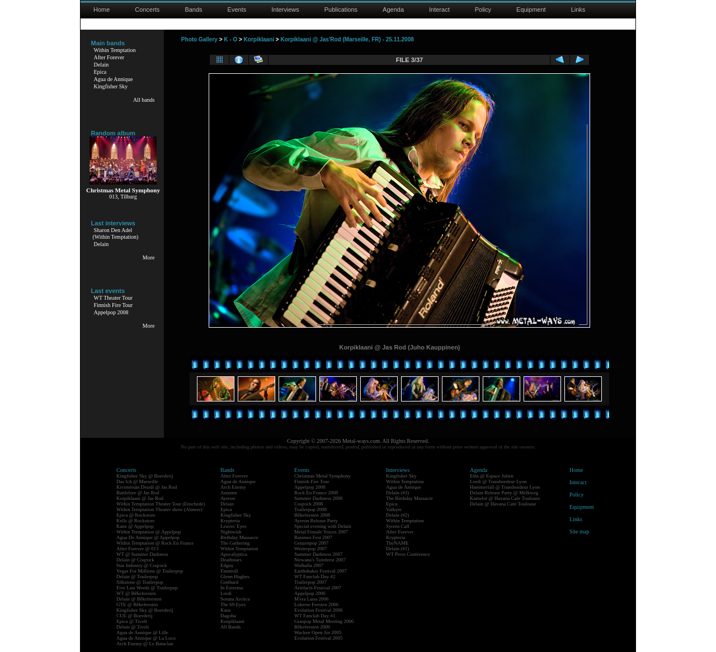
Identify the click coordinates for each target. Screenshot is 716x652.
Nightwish (231, 532)
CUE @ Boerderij (134, 615)
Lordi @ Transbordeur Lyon (498, 481)
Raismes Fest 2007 (313, 537)
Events (237, 9)
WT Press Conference (408, 554)
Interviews (285, 9)
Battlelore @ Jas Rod (137, 492)
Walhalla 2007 (308, 565)
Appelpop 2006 (310, 593)
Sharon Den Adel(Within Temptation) (116, 233)
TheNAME (397, 543)
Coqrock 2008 (308, 504)
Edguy (227, 565)
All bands (144, 100)
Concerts (147, 9)
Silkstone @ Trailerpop (139, 582)
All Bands (230, 627)
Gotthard (229, 582)
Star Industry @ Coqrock (141, 565)
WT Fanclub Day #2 (315, 576)
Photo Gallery (199, 39)
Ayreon (227, 498)
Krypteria (229, 520)
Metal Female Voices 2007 (321, 532)
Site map (579, 531)
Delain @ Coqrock (135, 560)
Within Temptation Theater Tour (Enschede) (160, 504)
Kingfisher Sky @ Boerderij (144, 476)
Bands (193, 9)
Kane (225, 610)
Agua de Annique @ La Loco (146, 638)
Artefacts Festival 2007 (317, 587)
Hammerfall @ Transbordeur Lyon (505, 487)
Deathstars (231, 560)
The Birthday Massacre (409, 498)
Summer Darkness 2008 (318, 498)
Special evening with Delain (322, 526)
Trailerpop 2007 (310, 582)
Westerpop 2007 (310, 548)
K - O (230, 39)
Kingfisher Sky (111, 86)
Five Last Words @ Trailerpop (146, 587)
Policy (483, 9)
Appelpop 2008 (111, 312)
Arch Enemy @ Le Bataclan (144, 643)
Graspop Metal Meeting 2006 (324, 621)
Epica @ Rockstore (136, 515)
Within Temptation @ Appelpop (148, 532)
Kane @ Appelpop (135, 526)
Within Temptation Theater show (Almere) (159, 509)
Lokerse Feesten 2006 (316, 604)
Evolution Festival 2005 (318, 638)
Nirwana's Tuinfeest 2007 (320, 560)
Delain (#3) (397, 492)
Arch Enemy (233, 487)
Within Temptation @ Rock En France (155, 543)
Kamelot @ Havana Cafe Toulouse (505, 498)
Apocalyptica (233, 554)
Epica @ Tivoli (131, 621)
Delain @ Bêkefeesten (139, 599)
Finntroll (229, 571)
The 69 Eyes (233, 604)
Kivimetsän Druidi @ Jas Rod (146, 487)
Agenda (393, 9)
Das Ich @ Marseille (137, 481)
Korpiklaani (259, 39)
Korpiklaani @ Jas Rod (139, 498)
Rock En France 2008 (316, 492)
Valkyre (394, 509)
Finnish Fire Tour (113, 305)
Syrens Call (397, 526)
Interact (439, 9)
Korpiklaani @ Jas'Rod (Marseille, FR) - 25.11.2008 (346, 39)
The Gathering (234, 543)
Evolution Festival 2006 (318, 610)
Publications (340, 9)
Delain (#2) (397, 515)
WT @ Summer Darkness (142, 554)
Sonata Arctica (235, 599)
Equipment (531, 9)
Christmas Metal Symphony (322, 476)
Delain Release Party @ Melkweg (504, 492)
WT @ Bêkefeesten (136, 593)
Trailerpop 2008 (310, 509)
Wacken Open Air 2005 (318, 632)
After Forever (109, 57)
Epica (100, 72)
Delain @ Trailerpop (137, 576)
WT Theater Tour (113, 298)
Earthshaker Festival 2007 (320, 571)
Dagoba (228, 615)
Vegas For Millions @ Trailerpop (149, 571)
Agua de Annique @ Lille (142, 632)
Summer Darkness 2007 (318, 554)
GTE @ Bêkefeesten (137, 604)
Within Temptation (115, 50)
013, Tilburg (122, 196)
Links (578, 9)
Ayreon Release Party (316, 520)
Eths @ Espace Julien (492, 476)
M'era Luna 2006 (311, 599)
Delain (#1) (397, 548)
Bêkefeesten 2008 (312, 515)
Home (101, 9)
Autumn (228, 492)
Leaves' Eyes (233, 526)
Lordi (226, 593)
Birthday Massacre (239, 537)
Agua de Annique (113, 79)
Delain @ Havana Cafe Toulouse (503, 504)
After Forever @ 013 (137, 548)
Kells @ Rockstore (135, 520)
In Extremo (231, 587)
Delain (101, 65)
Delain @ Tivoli (132, 627)
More (149, 257)
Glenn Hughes (234, 576)
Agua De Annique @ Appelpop (148, 537)
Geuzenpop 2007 (311, 543)
